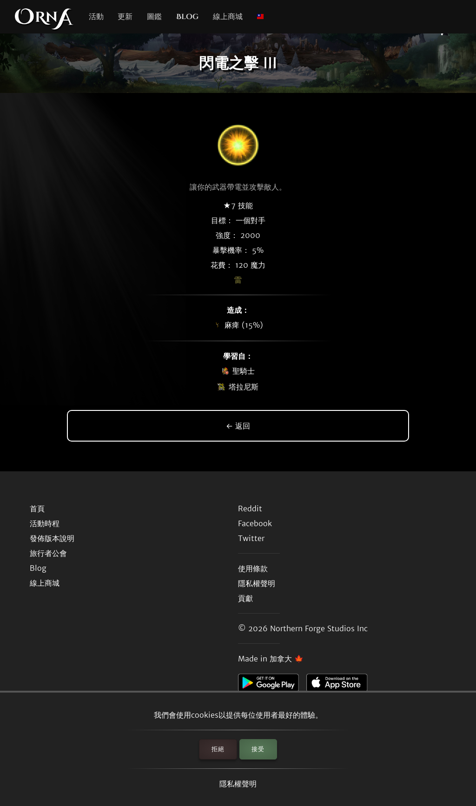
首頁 (37, 508)
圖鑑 (154, 17)
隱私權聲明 (238, 783)
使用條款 (253, 568)
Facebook (255, 523)
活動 (96, 17)
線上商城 (228, 17)
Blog (187, 17)
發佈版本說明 (52, 538)
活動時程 (45, 523)
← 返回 (238, 425)
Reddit (250, 508)
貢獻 (245, 598)
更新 (125, 17)
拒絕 (218, 749)
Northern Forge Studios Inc (319, 628)
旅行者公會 (48, 553)
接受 (257, 749)
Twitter (251, 538)
